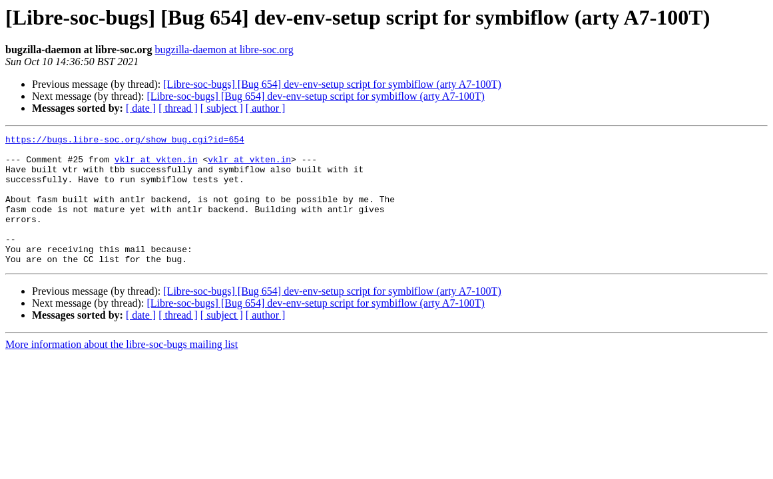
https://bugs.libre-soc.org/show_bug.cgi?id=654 (124, 141)
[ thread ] (178, 108)
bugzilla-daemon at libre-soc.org (224, 49)
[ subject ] (221, 108)
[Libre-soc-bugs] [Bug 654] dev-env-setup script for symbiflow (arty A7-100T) (332, 84)
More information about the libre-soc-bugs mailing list (121, 370)
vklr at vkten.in (156, 165)
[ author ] (266, 108)
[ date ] (141, 108)
